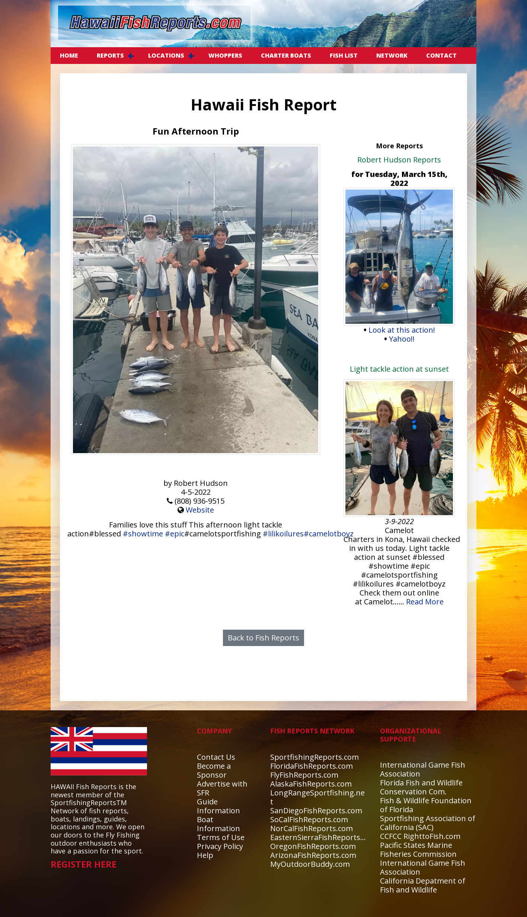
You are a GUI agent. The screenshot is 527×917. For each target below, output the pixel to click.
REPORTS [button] (110, 55)
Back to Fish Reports (263, 638)
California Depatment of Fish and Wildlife (422, 885)
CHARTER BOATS (286, 55)
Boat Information (218, 823)
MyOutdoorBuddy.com (310, 864)
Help (205, 855)
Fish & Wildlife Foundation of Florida (426, 804)
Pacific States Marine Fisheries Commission (418, 849)
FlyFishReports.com (304, 775)
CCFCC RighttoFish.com (420, 836)
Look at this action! (401, 330)
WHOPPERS (225, 55)
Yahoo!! (402, 339)
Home (69, 55)
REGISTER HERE (83, 864)
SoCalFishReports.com (309, 819)
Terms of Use (221, 837)
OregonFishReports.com (313, 846)
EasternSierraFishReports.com (323, 837)
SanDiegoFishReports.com (316, 810)
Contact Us (216, 757)
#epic (174, 534)
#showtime (143, 534)
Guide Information (218, 806)
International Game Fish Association (422, 769)
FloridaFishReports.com (311, 766)
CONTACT (441, 55)
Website (200, 510)
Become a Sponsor (214, 770)
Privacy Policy (220, 846)
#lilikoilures (283, 534)
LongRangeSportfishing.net (317, 797)
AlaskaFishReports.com (311, 784)
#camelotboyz (329, 534)
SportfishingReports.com (314, 757)
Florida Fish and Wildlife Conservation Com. (421, 787)
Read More (425, 602)
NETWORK (392, 55)
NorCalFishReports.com (311, 828)
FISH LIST (344, 55)
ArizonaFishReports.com (313, 855)
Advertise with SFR (222, 788)
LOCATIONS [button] (166, 55)
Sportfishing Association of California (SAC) (427, 822)
